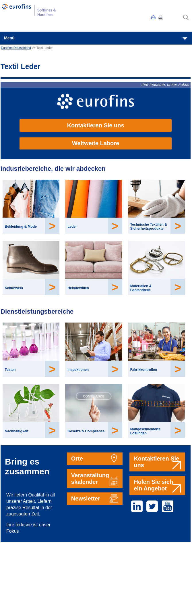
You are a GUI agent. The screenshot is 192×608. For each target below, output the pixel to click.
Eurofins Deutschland (16, 47)
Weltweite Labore (95, 143)
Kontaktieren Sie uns (95, 125)
